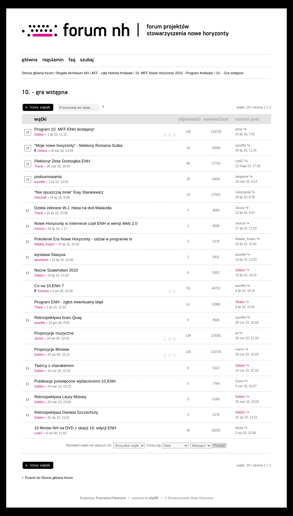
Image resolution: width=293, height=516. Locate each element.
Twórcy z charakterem (54, 365)
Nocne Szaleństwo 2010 (56, 270)
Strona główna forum (38, 73)
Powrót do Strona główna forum (49, 478)
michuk (39, 228)
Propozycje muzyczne (54, 333)
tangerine (241, 176)
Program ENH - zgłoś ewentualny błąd (68, 302)
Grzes (239, 381)
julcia (239, 129)
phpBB (153, 498)
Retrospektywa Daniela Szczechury (66, 412)
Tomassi (43, 291)
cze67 (239, 161)
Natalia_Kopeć (44, 244)
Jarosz (239, 208)
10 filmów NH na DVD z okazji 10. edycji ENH (75, 428)
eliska (239, 428)
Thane (38, 166)
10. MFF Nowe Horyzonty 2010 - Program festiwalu (174, 73)
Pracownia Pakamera (111, 498)
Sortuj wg (167, 445)
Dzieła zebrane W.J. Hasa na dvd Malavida (73, 207)
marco (239, 349)
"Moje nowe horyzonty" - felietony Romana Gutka (78, 145)
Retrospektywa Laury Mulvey (60, 396)
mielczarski (243, 192)
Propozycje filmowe (51, 349)
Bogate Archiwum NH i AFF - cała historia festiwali (94, 73)
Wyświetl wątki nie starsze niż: (105, 445)
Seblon (39, 134)
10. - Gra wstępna (229, 73)
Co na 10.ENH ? (49, 285)
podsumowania (47, 176)
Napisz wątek (38, 108)
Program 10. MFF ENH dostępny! (64, 129)
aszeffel (240, 145)
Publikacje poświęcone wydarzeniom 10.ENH (75, 381)
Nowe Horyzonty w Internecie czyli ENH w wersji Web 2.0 (85, 223)
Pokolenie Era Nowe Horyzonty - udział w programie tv (83, 239)
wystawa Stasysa (49, 254)
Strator (240, 302)
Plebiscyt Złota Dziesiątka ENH (62, 161)
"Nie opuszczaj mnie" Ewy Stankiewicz (68, 192)
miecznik (40, 197)
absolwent (41, 260)
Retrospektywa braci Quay (58, 317)
